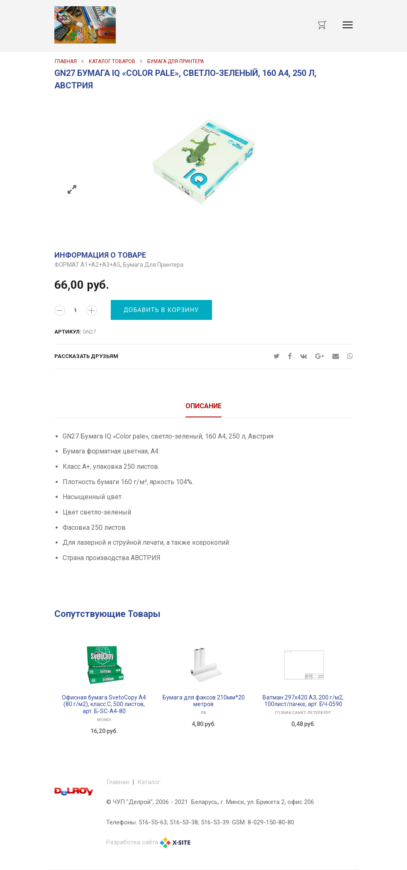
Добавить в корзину (161, 309)
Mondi (104, 719)
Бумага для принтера (175, 61)
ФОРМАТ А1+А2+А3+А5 (87, 264)
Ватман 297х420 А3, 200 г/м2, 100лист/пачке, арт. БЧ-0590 (303, 701)
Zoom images (72, 189)
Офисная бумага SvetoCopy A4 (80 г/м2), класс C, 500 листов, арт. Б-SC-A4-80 (104, 704)
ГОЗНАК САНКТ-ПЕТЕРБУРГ (303, 712)
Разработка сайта (132, 842)
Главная (66, 61)
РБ (204, 712)
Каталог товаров (112, 61)
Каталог (149, 782)
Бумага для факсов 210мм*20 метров (204, 701)
